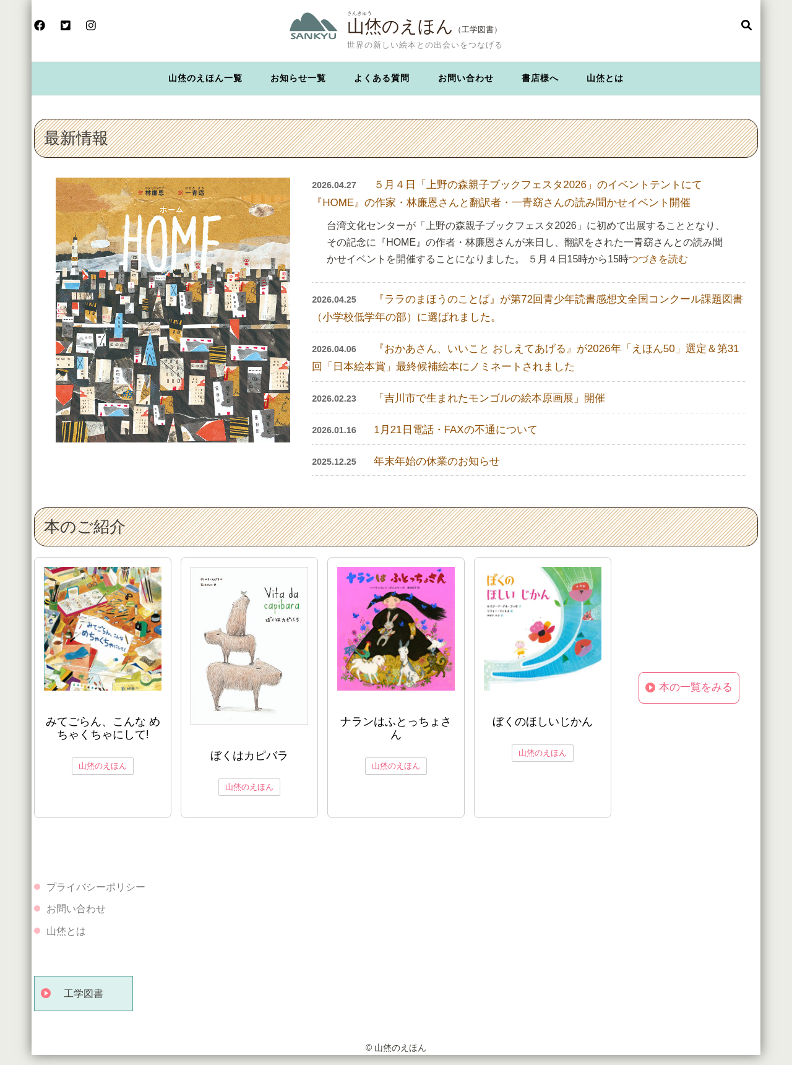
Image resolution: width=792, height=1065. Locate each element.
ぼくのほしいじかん (543, 721)
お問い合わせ (466, 78)
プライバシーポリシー (95, 887)
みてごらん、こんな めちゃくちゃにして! (103, 728)
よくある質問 (382, 78)
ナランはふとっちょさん (396, 728)
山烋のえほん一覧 (205, 78)
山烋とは (605, 78)
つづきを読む (658, 259)
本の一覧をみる (696, 687)
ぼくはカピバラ (249, 755)
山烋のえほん (400, 26)
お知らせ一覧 (298, 78)
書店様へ (540, 78)
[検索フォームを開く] (746, 26)
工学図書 (83, 993)
